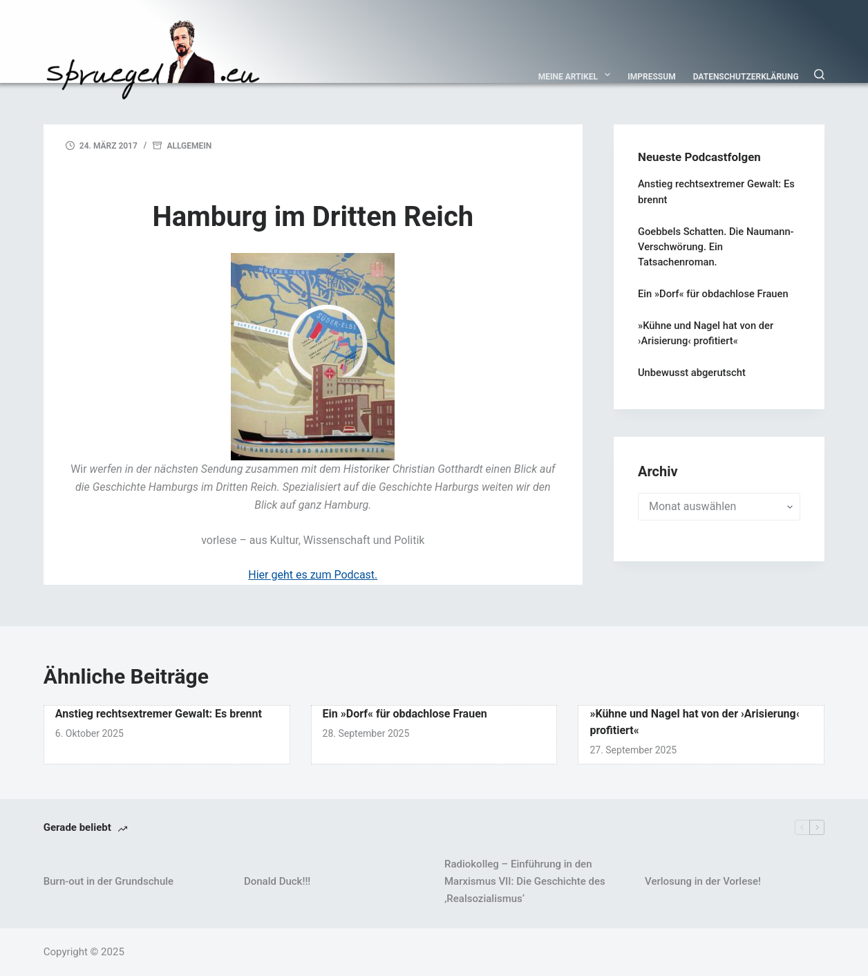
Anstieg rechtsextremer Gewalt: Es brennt (158, 713)
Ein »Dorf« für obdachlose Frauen (713, 294)
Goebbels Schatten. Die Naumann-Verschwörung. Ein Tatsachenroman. (716, 246)
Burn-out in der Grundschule (108, 881)
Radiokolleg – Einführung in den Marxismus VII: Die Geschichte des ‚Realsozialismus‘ (524, 881)
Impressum (651, 77)
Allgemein (189, 146)
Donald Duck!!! (277, 881)
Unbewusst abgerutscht (692, 372)
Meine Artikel (577, 74)
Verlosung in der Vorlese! (703, 881)
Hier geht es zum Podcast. (312, 574)
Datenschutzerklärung (746, 77)
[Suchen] (819, 74)
